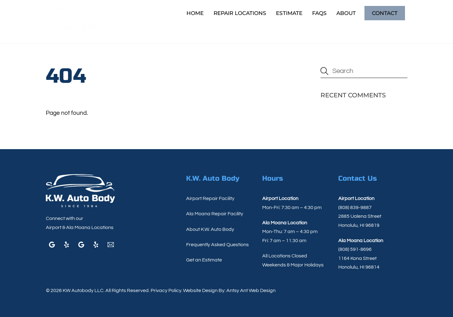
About (346, 13)
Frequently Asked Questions (217, 244)
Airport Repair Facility (210, 198)
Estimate (289, 13)
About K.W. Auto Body (210, 229)
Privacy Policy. (166, 290)
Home (195, 13)
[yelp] (66, 244)
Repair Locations (240, 13)
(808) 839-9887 (355, 207)
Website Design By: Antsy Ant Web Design (229, 290)
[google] (52, 244)
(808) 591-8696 (355, 249)
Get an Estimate (204, 259)
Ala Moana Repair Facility (214, 213)
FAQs (319, 13)
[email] (110, 244)
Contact (385, 13)
